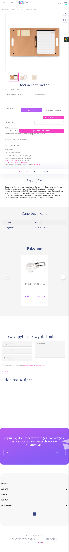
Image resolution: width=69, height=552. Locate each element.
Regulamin (51, 539)
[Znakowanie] (49, 122)
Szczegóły (23, 172)
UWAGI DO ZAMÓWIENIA (14, 94)
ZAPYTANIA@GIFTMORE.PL (16, 163)
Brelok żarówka (34, 284)
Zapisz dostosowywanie (53, 117)
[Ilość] (11, 131)
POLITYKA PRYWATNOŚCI (24, 539)
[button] (5, 77)
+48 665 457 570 (11, 161)
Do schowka (10, 139)
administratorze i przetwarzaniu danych (35, 365)
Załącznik (9, 108)
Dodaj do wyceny (41, 130)
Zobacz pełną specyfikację (18, 156)
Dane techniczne (41, 172)
